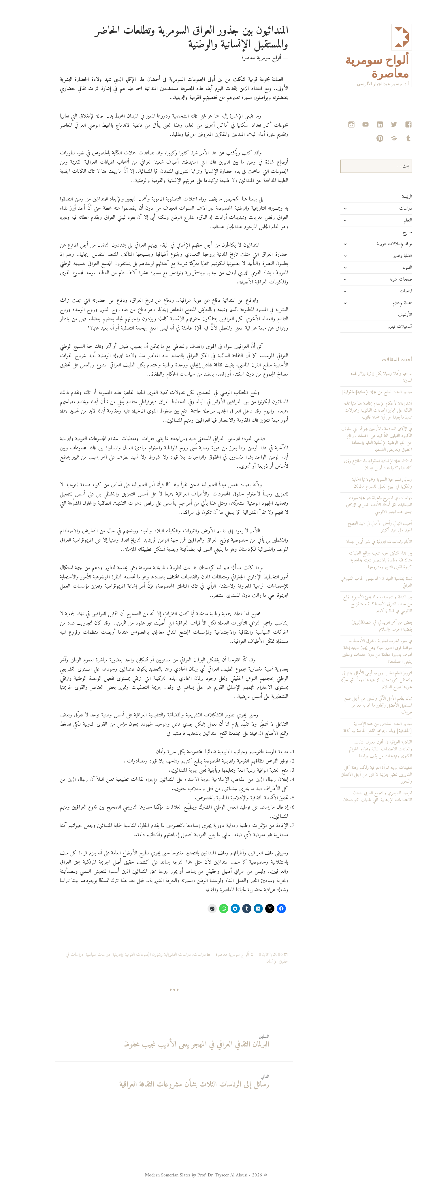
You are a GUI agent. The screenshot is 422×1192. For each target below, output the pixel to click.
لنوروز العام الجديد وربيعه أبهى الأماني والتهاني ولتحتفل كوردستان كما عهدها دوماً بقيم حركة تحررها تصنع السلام (353, 680)
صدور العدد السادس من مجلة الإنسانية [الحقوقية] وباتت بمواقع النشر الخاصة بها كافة (355, 727)
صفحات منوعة (378, 279)
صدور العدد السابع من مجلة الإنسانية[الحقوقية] (354, 392)
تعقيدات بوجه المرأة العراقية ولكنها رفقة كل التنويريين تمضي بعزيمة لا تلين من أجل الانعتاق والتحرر (353, 775)
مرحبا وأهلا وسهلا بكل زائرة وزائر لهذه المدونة (358, 377)
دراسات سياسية (75, 955)
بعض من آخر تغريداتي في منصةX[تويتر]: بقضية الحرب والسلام (358, 625)
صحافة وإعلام (379, 303)
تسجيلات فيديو (377, 327)
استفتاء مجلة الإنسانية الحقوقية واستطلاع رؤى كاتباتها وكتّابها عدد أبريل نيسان (355, 464)
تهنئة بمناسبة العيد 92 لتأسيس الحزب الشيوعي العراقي (353, 582)
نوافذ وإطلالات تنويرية (371, 244)
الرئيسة (384, 197)
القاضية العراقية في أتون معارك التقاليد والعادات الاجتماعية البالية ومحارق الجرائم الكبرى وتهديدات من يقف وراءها (358, 749)
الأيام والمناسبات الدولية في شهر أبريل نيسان (356, 542)
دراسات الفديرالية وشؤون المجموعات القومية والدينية (129, 955)
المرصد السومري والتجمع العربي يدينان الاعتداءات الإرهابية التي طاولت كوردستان (355, 796)
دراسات (383, 209)
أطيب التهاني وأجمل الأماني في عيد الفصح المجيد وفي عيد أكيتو (357, 526)
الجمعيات (383, 291)
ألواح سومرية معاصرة (210, 955)
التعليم (385, 220)
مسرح (384, 232)
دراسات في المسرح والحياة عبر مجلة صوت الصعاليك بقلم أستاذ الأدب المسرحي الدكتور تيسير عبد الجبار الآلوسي (356, 505)
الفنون (384, 268)
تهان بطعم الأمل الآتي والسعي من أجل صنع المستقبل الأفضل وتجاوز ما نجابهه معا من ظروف (355, 705)
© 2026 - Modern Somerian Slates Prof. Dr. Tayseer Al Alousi (183, 1175)
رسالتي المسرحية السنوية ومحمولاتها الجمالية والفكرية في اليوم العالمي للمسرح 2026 (359, 483)
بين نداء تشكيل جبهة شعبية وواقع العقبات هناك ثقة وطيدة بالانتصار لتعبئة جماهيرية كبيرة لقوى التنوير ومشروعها (358, 560)
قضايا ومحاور (380, 256)
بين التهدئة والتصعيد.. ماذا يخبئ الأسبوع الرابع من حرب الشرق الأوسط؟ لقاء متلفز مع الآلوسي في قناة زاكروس (355, 604)
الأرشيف (382, 315)
